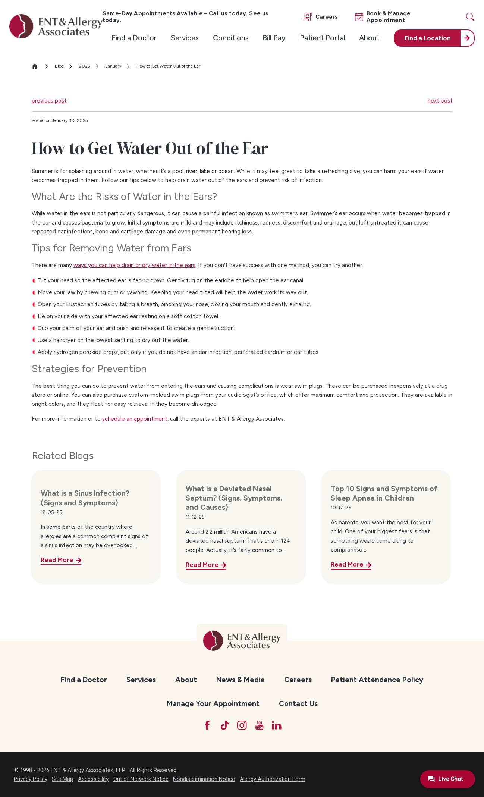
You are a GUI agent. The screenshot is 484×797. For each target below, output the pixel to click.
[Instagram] (242, 725)
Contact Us (298, 703)
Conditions (231, 37)
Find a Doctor (134, 37)
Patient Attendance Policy (377, 679)
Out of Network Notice (141, 779)
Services (185, 37)
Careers (298, 679)
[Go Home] (38, 66)
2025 (84, 66)
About (369, 37)
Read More (57, 560)
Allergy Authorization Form (272, 779)
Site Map (62, 779)
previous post (49, 100)
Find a (428, 38)
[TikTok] (225, 725)
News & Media (240, 679)
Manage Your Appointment (213, 703)
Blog (59, 66)
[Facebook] (207, 725)
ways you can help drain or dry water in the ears (134, 265)
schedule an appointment (134, 418)
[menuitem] (134, 38)
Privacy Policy (30, 779)
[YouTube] (259, 725)
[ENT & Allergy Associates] (56, 26)
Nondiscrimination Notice (204, 779)
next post (440, 100)
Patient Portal (322, 37)
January (113, 66)
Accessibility (93, 779)
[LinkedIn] (277, 725)
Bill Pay (274, 37)
